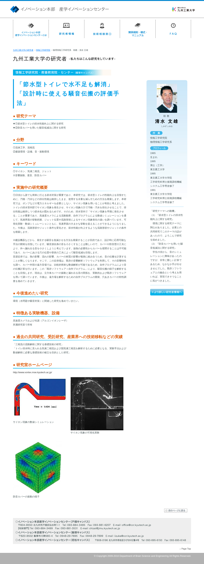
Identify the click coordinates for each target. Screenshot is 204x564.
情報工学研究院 (43, 50)
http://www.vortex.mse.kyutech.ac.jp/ (32, 372)
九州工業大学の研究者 (23, 50)
